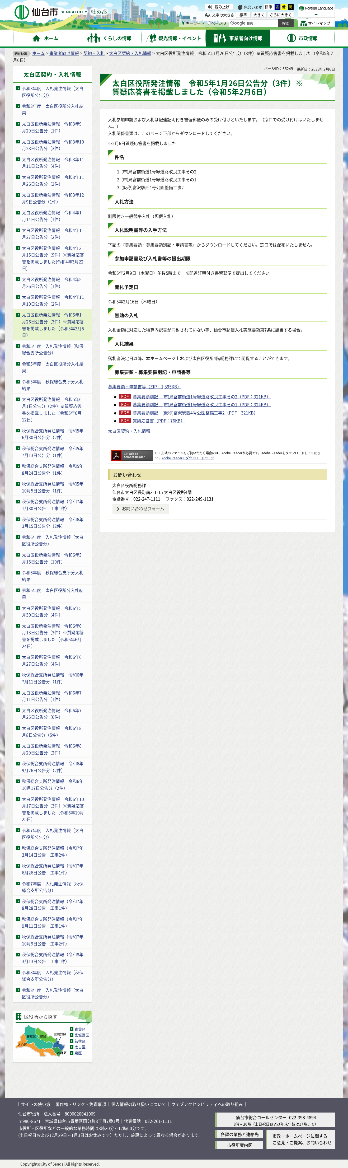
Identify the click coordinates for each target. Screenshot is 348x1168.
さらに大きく (281, 14)
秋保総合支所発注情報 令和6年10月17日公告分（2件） (52, 784)
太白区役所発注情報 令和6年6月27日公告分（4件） (52, 660)
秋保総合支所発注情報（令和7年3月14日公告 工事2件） (52, 851)
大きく (259, 14)
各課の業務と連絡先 (240, 1134)
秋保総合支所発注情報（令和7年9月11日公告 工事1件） (52, 922)
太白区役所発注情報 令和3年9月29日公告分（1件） (52, 127)
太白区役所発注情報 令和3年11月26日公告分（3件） (53, 180)
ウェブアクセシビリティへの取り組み (207, 1104)
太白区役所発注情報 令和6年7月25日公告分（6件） (52, 713)
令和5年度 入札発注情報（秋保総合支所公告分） (52, 349)
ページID (216, 23)
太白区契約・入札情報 (130, 53)
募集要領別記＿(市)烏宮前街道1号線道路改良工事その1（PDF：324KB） (202, 404)
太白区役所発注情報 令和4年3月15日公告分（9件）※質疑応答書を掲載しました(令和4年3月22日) (53, 258)
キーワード (193, 23)
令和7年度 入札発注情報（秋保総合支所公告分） (52, 887)
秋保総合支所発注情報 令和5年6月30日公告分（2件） (52, 434)
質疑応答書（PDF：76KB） (159, 420)
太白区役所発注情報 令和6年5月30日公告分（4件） (52, 611)
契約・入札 (94, 53)
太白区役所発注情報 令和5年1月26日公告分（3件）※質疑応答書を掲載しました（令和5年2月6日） (53, 324)
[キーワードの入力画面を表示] (183, 23)
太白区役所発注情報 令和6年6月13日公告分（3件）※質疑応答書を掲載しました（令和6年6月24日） (53, 636)
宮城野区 (81, 1035)
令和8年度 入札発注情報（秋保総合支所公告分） (52, 975)
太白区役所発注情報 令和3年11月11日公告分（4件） (53, 162)
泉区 (78, 1052)
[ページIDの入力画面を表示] (208, 23)
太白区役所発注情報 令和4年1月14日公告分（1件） (52, 215)
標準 (269, 7)
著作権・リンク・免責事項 (80, 1104)
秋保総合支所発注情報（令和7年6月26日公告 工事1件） (52, 869)
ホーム (38, 53)
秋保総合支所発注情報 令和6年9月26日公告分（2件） (52, 766)
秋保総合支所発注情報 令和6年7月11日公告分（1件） (52, 678)
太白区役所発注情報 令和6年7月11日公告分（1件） (52, 696)
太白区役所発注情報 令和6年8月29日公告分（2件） (52, 749)
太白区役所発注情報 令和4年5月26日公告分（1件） (52, 282)
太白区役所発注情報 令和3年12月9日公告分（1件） (53, 198)
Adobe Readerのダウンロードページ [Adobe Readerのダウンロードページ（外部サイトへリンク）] (188, 458)
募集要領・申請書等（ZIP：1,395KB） (144, 386)
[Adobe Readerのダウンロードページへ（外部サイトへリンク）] (132, 453)
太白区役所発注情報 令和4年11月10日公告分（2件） (53, 300)
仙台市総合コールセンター (261, 1117)
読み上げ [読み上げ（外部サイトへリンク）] (222, 6)
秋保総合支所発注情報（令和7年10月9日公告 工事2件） (52, 940)
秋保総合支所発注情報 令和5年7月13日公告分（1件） (52, 451)
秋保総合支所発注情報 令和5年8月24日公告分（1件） (52, 469)
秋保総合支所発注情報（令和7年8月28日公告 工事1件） (52, 904)
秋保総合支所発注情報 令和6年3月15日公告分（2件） (52, 522)
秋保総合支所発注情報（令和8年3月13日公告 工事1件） (52, 957)
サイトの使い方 (35, 1104)
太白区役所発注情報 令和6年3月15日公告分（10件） (52, 558)
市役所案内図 (239, 1145)
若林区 (80, 1041)
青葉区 (80, 1029)
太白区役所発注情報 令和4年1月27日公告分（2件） (52, 233)
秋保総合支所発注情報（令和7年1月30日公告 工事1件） (52, 504)
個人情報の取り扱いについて (138, 1104)
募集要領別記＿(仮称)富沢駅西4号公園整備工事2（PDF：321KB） (195, 412)
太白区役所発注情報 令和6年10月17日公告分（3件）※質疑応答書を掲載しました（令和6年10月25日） (53, 809)
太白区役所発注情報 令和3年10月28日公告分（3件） (53, 145)
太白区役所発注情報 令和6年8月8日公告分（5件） (52, 731)
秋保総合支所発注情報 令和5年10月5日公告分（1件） (52, 487)
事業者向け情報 (64, 53)
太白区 (80, 1046)
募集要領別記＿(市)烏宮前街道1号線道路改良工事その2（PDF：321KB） (202, 396)
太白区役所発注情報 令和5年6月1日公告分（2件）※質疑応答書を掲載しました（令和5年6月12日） (52, 409)
